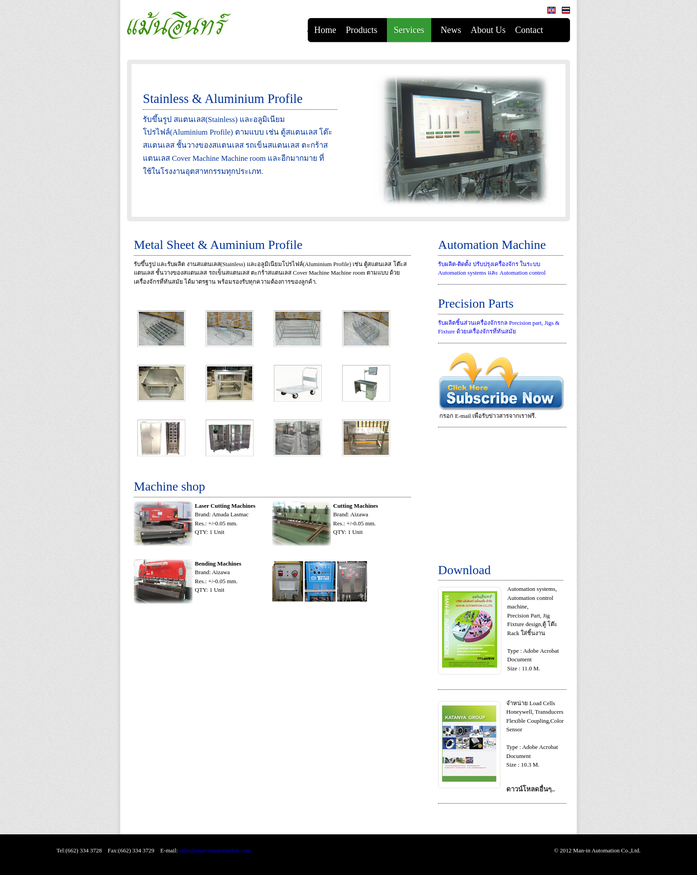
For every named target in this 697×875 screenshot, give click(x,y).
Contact (529, 30)
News (451, 30)
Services (409, 30)
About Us (488, 30)
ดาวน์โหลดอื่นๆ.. (530, 789)
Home (325, 30)
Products (361, 30)
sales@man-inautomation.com (215, 850)
